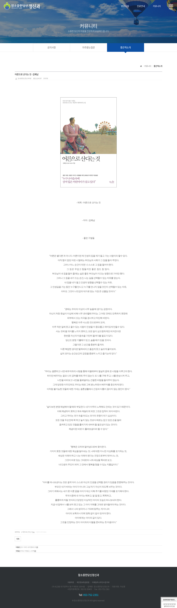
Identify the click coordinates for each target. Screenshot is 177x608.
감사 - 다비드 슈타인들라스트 (28, 547)
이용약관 (71, 582)
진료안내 (141, 6)
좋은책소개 (125, 47)
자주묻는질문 (88, 47)
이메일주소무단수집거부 (101, 582)
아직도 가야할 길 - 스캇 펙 (27, 551)
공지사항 (51, 47)
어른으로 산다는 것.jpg (28, 532)
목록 (17, 539)
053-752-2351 (90, 595)
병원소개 (125, 6)
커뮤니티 (157, 6)
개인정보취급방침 (83, 582)
